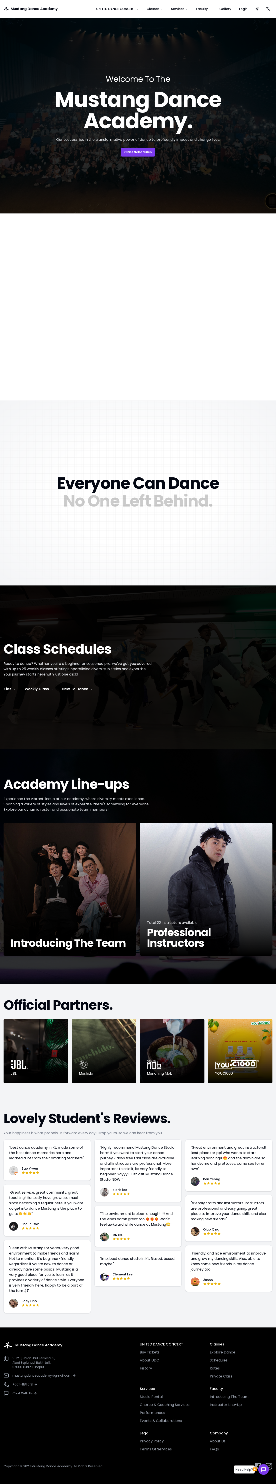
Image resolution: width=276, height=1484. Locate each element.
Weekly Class (39, 689)
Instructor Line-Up (226, 1404)
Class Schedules (138, 152)
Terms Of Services (156, 1449)
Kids (10, 689)
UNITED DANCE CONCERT (117, 9)
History (146, 1368)
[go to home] (45, 8)
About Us (218, 1441)
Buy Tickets (150, 1352)
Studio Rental (151, 1396)
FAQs (214, 1449)
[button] (244, 1470)
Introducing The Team (229, 1396)
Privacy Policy (152, 1441)
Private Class (221, 1376)
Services (179, 9)
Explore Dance (222, 1352)
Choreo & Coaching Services (165, 1404)
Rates (215, 1368)
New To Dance (77, 689)
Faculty (203, 9)
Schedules (219, 1360)
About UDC (149, 1360)
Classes (155, 9)
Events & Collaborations (161, 1420)
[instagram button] (268, 1466)
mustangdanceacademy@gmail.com (44, 1375)
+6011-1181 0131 (25, 1384)
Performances (152, 1412)
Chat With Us (24, 1393)
